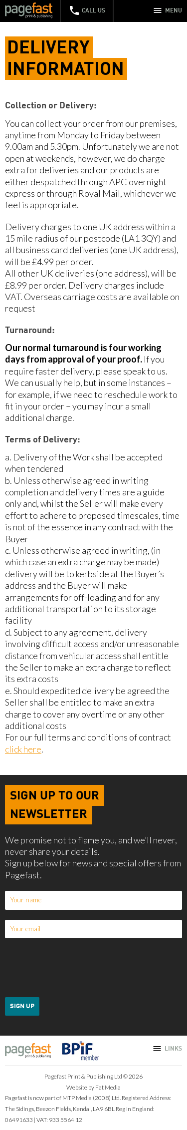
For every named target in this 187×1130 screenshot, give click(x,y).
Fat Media (108, 1087)
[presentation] (81, 967)
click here (23, 749)
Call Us (86, 10)
